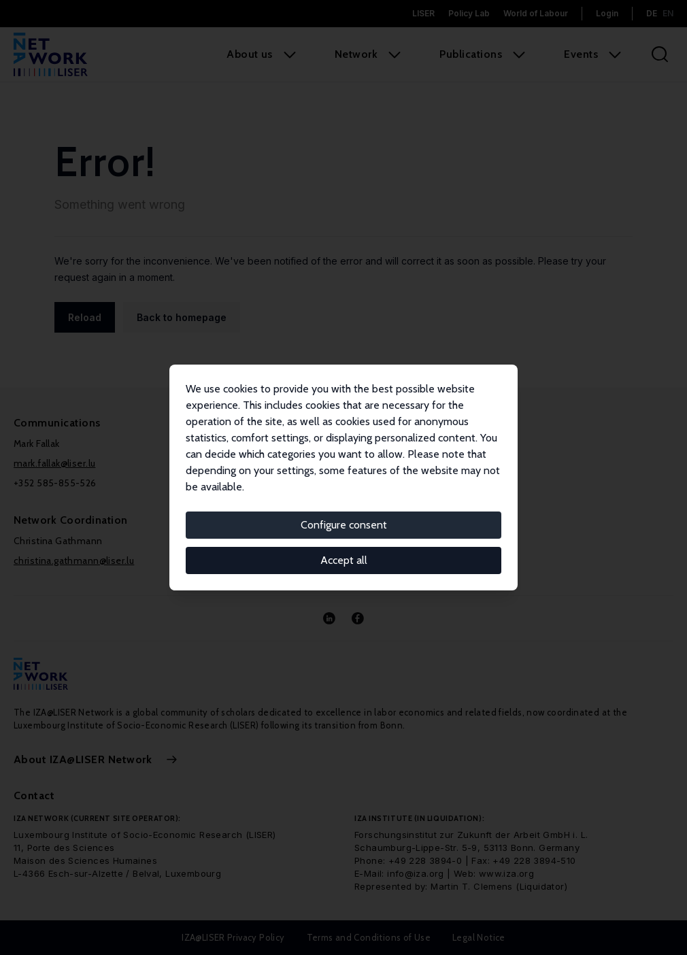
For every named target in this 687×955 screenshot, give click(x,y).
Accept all (343, 560)
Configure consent (344, 524)
